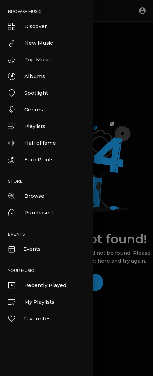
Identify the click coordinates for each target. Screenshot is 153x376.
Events (24, 249)
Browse (26, 196)
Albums (26, 76)
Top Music (29, 59)
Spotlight (28, 93)
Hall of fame (32, 143)
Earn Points (31, 159)
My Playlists (31, 302)
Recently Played (37, 285)
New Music (30, 43)
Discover (27, 26)
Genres (25, 109)
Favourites (29, 318)
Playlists (26, 126)
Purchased (30, 212)
